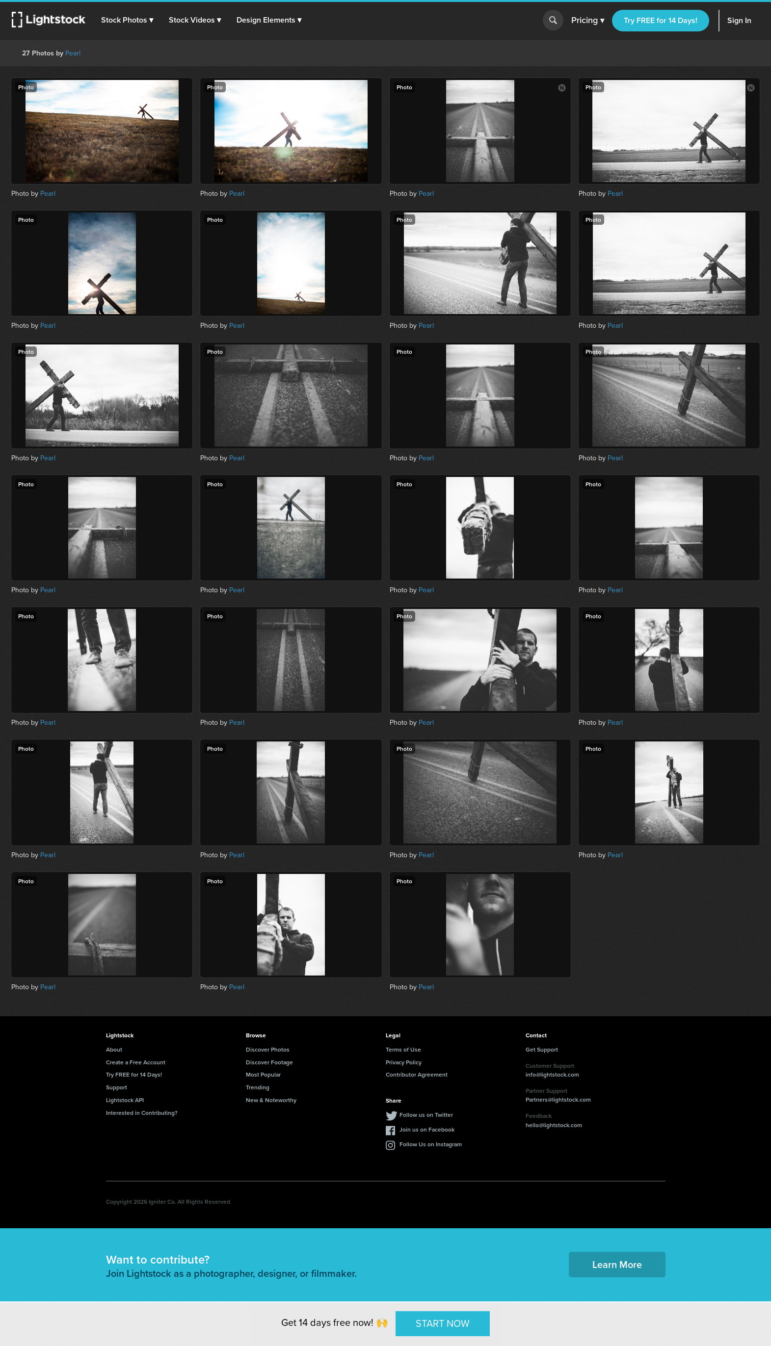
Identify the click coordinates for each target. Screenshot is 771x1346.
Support (116, 1087)
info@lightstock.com (552, 1074)
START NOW (443, 1323)
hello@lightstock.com (554, 1125)
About (114, 1049)
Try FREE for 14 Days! (660, 20)
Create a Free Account (135, 1062)
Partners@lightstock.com (558, 1099)
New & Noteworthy (271, 1100)
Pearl (72, 53)
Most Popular (263, 1074)
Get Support (542, 1049)
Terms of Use (403, 1049)
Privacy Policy (404, 1062)
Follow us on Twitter (426, 1114)
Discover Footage (269, 1062)
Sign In (739, 20)
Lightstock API (125, 1100)
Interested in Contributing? (142, 1112)
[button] (127, 20)
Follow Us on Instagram (430, 1144)
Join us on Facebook (426, 1129)
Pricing (587, 20)
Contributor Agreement (417, 1074)
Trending (257, 1087)
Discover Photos (268, 1049)
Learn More (617, 1264)
